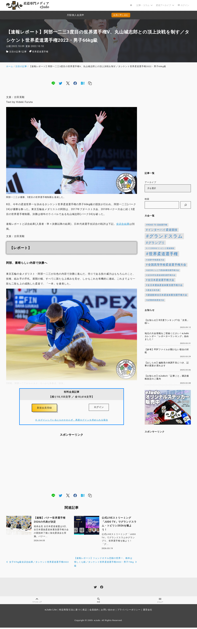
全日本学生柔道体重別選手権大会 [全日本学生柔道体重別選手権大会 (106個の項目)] (161, 275)
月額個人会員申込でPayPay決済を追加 (69, 15)
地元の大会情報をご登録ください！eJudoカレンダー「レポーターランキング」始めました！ (167, 336)
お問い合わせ (108, 611)
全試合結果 (122, 223)
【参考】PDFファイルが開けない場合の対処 (167, 351)
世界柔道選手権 (40, 51)
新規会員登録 (44, 408)
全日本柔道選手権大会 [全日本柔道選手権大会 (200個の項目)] (161, 279)
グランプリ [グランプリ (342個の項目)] (156, 243)
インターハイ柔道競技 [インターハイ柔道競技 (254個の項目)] (162, 229)
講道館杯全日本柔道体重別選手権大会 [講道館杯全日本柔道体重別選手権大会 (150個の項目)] (167, 295)
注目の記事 (15, 51)
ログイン (99, 407)
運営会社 (147, 611)
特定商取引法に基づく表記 (73, 611)
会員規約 (94, 611)
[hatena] (82, 83)
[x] (68, 83)
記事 (24, 51)
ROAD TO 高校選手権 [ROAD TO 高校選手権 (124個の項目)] (157, 225)
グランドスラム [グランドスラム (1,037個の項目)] (166, 236)
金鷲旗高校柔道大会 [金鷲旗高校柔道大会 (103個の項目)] (155, 300)
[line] (53, 83)
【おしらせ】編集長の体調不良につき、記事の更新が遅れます (167, 364)
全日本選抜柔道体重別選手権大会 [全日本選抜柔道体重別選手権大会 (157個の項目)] (165, 285)
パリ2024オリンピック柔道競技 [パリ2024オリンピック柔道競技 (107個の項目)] (160, 248)
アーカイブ (150, 182)
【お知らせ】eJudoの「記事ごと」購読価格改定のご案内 (167, 377)
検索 (147, 199)
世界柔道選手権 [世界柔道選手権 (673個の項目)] (163, 253)
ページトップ (37, 601)
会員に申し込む (121, 15)
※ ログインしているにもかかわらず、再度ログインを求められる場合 (71, 420)
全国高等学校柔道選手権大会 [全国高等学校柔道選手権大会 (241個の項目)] (167, 264)
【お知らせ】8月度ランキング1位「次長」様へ (167, 321)
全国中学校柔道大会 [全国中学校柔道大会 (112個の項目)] (155, 260)
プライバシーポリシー (129, 611)
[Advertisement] (71, 465)
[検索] (185, 205)
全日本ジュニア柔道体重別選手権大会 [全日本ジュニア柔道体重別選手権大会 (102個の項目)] (163, 270)
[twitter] (60, 83)
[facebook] (75, 83)
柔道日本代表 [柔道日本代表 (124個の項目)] (153, 290)
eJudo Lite (51, 611)
